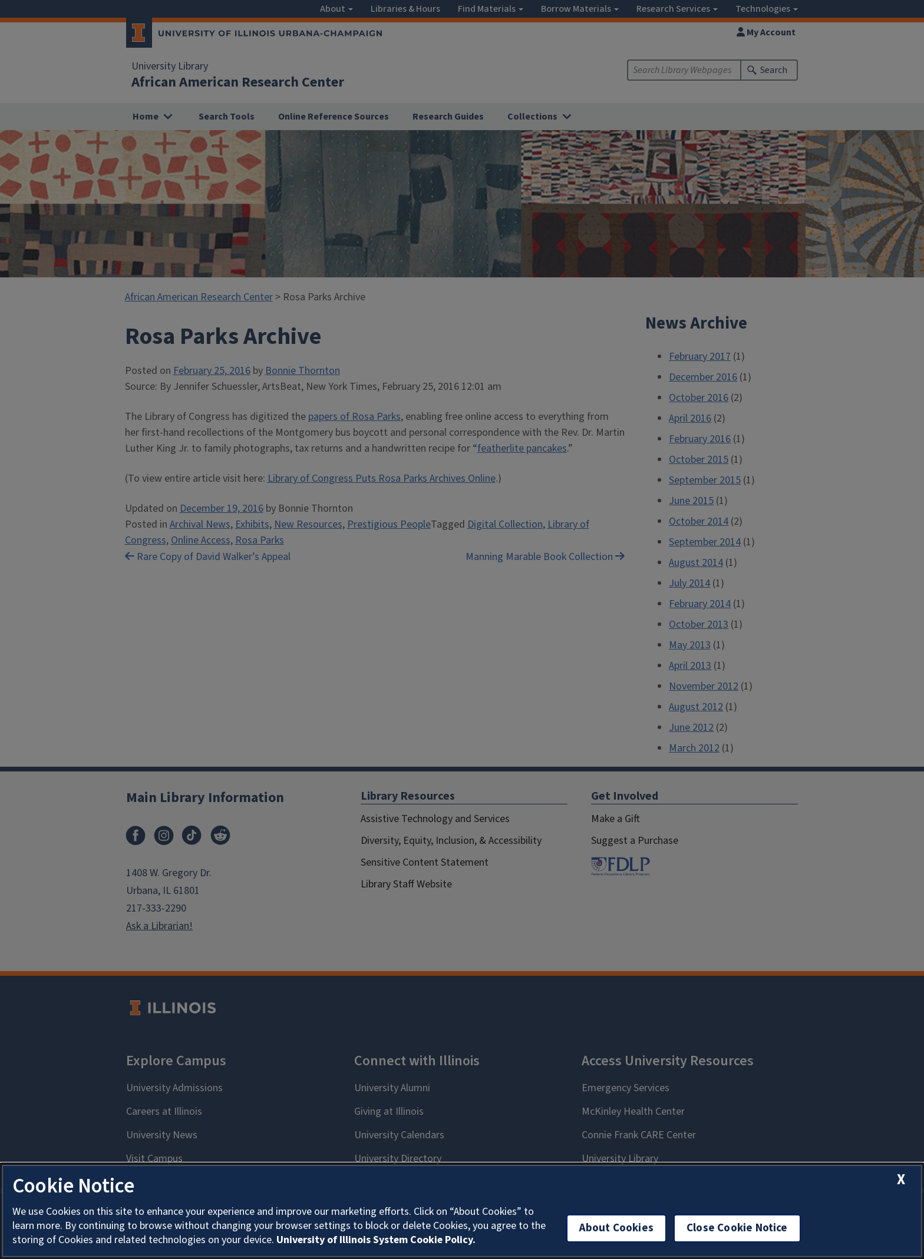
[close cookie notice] (901, 1180)
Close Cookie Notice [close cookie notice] (737, 1228)
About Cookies (616, 1228)
